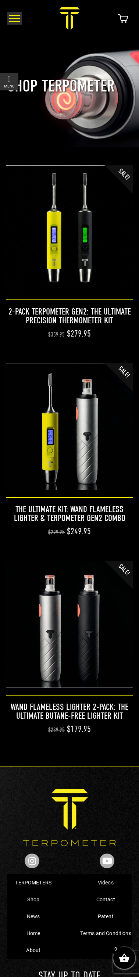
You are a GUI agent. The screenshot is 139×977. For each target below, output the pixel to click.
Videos (106, 882)
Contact (105, 899)
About (33, 950)
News (33, 916)
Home (33, 933)
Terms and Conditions (105, 933)
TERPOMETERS (33, 882)
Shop (33, 899)
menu (9, 82)
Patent (106, 916)
